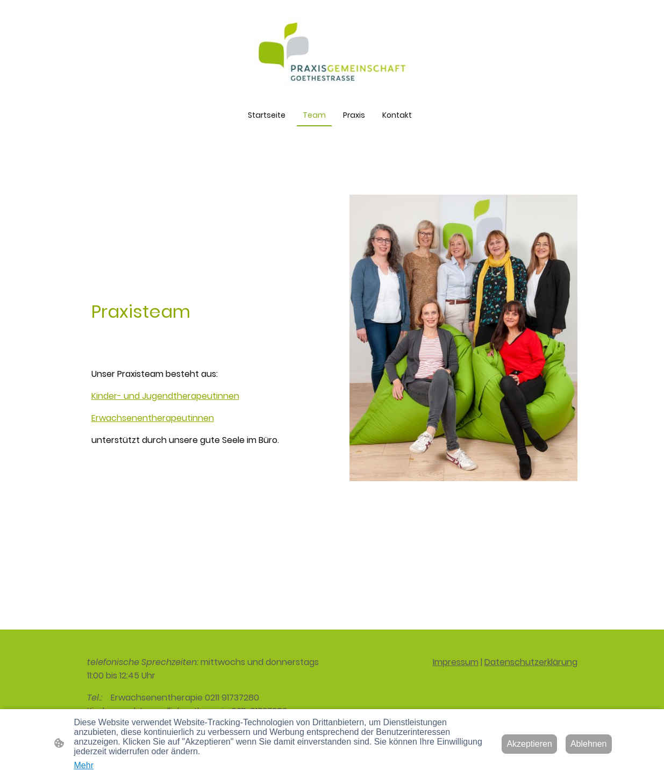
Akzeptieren (529, 743)
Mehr (84, 765)
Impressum (456, 662)
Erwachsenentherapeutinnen (152, 418)
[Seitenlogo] (332, 52)
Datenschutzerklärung (530, 662)
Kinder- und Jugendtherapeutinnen (165, 396)
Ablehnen (588, 743)
